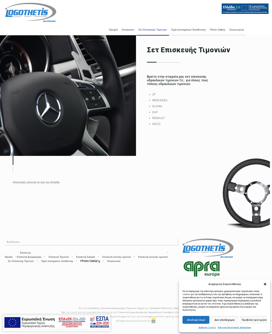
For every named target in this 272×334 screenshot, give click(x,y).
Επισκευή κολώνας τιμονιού (153, 256)
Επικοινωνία (113, 261)
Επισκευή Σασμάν (85, 256)
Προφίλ (9, 256)
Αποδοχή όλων (196, 319)
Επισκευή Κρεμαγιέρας (29, 256)
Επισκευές (25, 252)
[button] (265, 284)
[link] (153, 320)
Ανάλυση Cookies (207, 327)
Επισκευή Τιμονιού (59, 256)
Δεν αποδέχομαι (224, 319)
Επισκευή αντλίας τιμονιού (117, 256)
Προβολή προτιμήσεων (254, 319)
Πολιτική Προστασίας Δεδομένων (234, 327)
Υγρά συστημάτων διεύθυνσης (57, 261)
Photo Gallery (90, 261)
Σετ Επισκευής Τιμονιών (21, 261)
